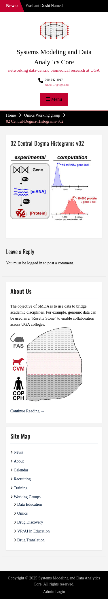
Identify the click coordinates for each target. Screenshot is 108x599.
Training (21, 488)
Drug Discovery (30, 522)
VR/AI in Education (33, 531)
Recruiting (22, 479)
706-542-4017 (54, 79)
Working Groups (27, 497)
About (19, 461)
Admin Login (54, 591)
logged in (34, 263)
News (18, 452)
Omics (22, 513)
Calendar (21, 470)
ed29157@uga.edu (57, 84)
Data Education (29, 504)
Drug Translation (31, 540)
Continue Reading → (27, 411)
